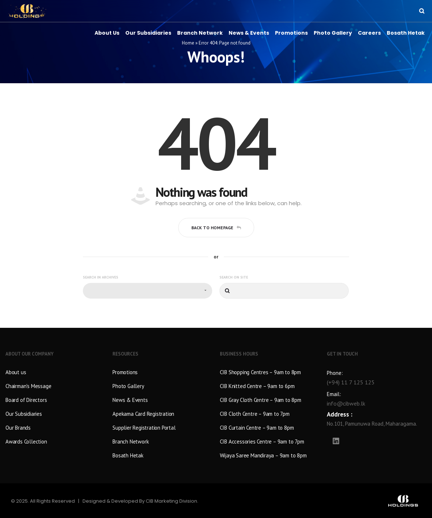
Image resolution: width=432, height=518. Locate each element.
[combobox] (147, 291)
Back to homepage (216, 227)
